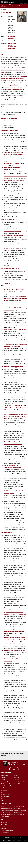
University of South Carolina (11, 837)
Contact (6, 758)
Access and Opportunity (19, 806)
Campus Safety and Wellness (7, 830)
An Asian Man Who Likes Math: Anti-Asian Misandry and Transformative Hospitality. (15, 346)
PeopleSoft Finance (5, 832)
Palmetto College (17, 783)
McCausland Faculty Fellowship (12, 231)
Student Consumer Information (8, 839)
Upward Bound (14, 85)
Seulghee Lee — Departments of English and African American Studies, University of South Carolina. (15, 408)
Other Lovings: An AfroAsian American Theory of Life (13, 70)
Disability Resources (5, 816)
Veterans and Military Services (7, 814)
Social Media (19, 758)
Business (3, 777)
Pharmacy (16, 775)
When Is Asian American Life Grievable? (15, 329)
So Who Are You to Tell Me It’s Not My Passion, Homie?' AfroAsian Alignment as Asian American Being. (15, 640)
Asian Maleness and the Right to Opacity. (15, 650)
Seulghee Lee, (8, 414)
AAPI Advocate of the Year (11, 248)
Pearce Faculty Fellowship (11, 244)
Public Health (16, 777)
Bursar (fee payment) (5, 812)
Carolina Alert (4, 822)
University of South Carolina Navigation (25, 1)
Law (2, 792)
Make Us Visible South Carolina (17, 89)
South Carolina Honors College (20, 781)
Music (2, 798)
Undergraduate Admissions (6, 808)
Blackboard (3, 828)
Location (2, 758)
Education (3, 779)
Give (10, 758)
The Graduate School (5, 783)
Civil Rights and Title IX (6, 840)
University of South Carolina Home (7, 1)
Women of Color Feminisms (11, 163)
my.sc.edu (3, 826)
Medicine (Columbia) (5, 794)
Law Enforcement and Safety (20, 810)
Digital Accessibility (17, 840)
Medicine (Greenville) (5, 796)
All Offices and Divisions (19, 814)
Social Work (16, 779)
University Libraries (18, 812)
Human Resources (17, 808)
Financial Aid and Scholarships (7, 810)
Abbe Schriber (19, 154)
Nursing (2, 800)
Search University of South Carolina (21, 1)
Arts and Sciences (4, 775)
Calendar (14, 758)
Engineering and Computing (6, 781)
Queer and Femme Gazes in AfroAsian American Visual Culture (14, 78)
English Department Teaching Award (14, 235)
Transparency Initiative (21, 839)
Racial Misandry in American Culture (14, 180)
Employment (3, 806)
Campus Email (4, 824)
